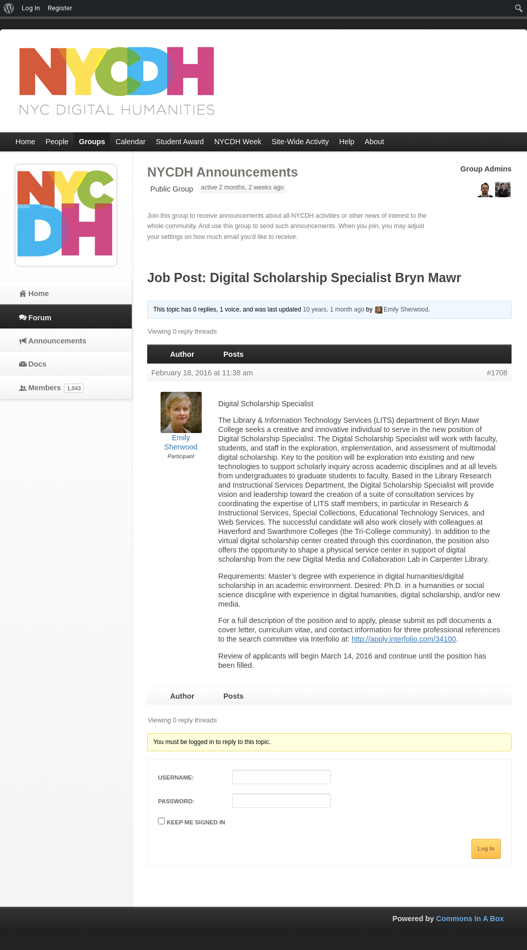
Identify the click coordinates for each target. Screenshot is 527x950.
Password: (176, 801)
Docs (37, 364)
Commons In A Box (470, 918)
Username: (176, 777)
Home (38, 293)
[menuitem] (9, 8)
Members (56, 388)
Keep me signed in (196, 822)
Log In (486, 848)
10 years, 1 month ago (333, 309)
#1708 (497, 373)
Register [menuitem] (60, 8)
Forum (39, 318)
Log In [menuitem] (31, 8)
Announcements (57, 341)
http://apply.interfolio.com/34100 (404, 639)
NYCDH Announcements (222, 172)
